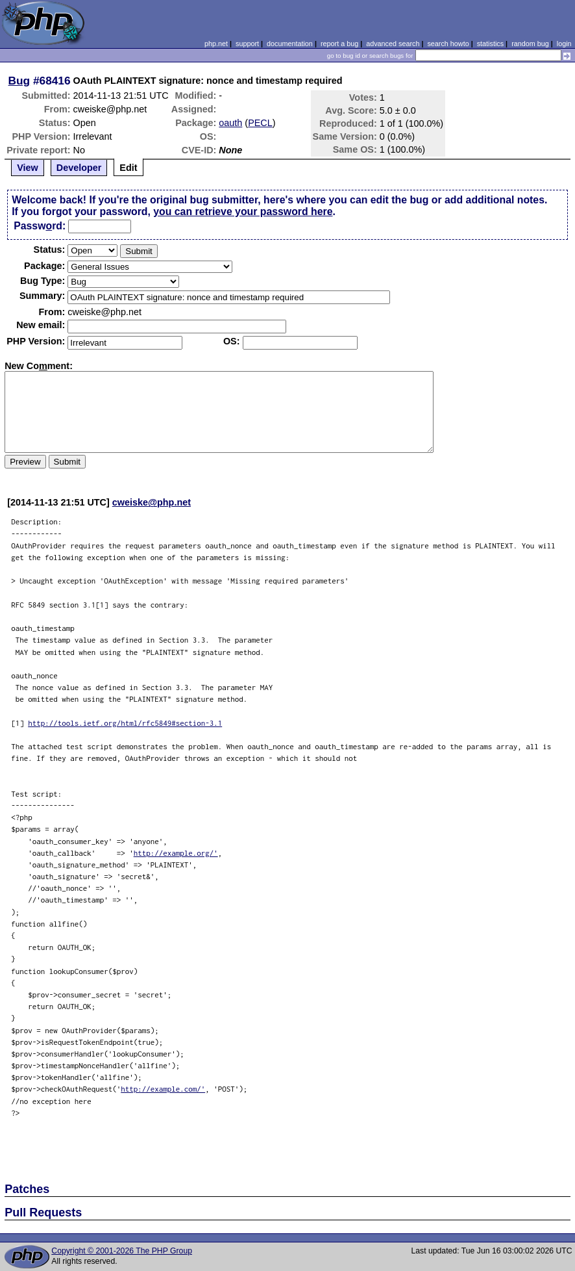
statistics (490, 43)
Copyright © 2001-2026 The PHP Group (121, 1250)
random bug (530, 43)
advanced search (392, 43)
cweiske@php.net (151, 502)
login (564, 43)
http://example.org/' (176, 853)
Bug (19, 80)
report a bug (339, 43)
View (27, 167)
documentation (290, 43)
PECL (260, 123)
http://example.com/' (163, 1089)
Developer (79, 167)
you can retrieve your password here (242, 211)
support (247, 43)
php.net (216, 43)
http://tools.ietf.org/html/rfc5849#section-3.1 (125, 723)
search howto (448, 43)
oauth (230, 123)
